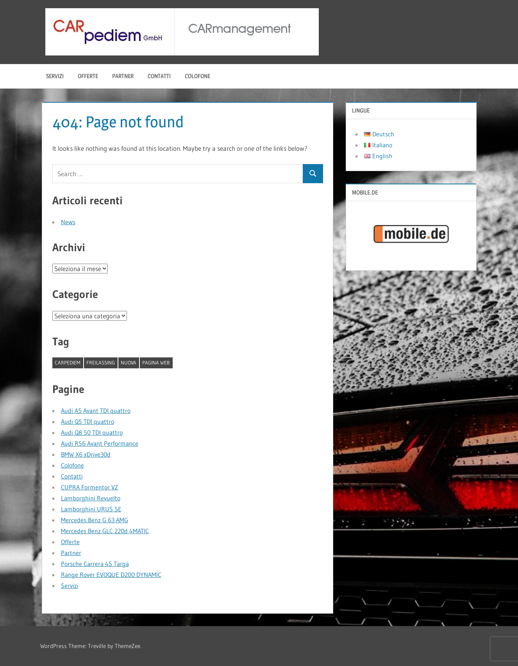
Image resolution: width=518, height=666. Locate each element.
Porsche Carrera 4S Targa (95, 564)
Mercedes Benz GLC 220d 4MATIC (105, 531)
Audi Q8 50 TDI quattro (92, 432)
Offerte (88, 76)
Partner (123, 76)
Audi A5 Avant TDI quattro (95, 410)
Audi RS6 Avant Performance (99, 443)
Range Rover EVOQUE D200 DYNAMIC (111, 575)
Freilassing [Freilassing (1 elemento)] (100, 362)
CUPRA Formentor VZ (89, 487)
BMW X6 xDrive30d (86, 454)
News (68, 222)
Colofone (197, 76)
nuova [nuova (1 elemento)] (128, 362)
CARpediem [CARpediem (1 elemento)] (67, 362)
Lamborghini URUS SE (91, 509)
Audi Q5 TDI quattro (87, 421)
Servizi (55, 76)
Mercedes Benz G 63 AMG (94, 520)
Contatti (159, 76)
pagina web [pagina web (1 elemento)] (156, 362)
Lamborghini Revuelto (90, 498)
